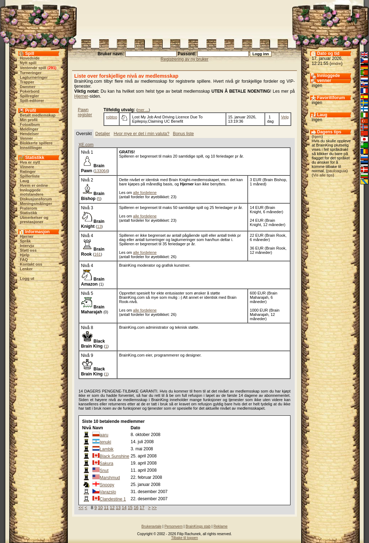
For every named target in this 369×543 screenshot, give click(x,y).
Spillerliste (30, 176)
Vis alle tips (323, 175)
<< (81, 507)
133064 (101, 171)
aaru (104, 434)
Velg (285, 117)
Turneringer (31, 73)
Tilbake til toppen (184, 538)
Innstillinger (31, 147)
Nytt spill (28, 63)
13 (99, 226)
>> (154, 507)
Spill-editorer (32, 100)
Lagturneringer (34, 77)
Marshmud (110, 477)
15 (130, 507)
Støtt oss (28, 250)
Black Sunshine (114, 456)
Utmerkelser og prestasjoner (34, 219)
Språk (25, 241)
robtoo (111, 117)
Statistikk (28, 213)
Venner (26, 138)
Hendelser (29, 134)
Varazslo (108, 492)
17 (142, 507)
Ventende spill (33, 68)
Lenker (26, 269)
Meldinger (29, 129)
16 (136, 507)
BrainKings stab (198, 526)
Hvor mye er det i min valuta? (141, 133)
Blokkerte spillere (36, 143)
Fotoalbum (30, 124)
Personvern (174, 526)
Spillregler (29, 96)
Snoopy (107, 484)
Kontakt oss (31, 264)
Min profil (29, 120)
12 (112, 507)
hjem (317, 136)
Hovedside (30, 58)
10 (100, 507)
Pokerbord (30, 91)
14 (124, 507)
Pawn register (85, 112)
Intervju (27, 246)
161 (97, 254)
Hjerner (27, 236)
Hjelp (25, 255)
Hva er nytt (30, 162)
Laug (24, 181)
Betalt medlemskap (38, 115)
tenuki (105, 442)
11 (106, 507)
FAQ (24, 259)
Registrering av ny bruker (184, 59)
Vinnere (27, 167)
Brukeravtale (151, 526)
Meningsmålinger (36, 203)
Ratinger (28, 171)
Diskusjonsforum (36, 199)
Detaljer (102, 133)
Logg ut (27, 278)
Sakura (106, 463)
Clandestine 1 (113, 499)
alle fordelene (145, 192)
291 (52, 68)
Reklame (220, 526)
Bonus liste (183, 133)
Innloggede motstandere (32, 192)
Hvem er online (34, 185)
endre (336, 63)
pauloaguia (337, 171)
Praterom (28, 208)
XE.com (86, 144)
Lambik (106, 449)
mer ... (143, 110)
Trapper (27, 82)
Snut (104, 470)
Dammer (28, 86)
